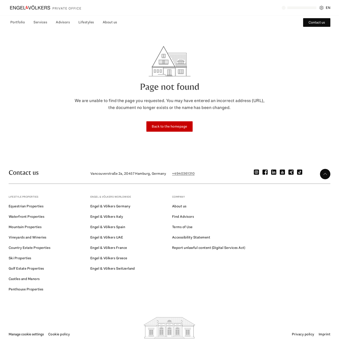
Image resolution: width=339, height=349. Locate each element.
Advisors (63, 22)
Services (40, 22)
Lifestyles (86, 22)
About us (110, 22)
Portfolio (17, 22)
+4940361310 (183, 173)
